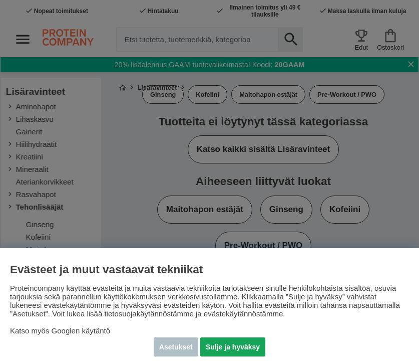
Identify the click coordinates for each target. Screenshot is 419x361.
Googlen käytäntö (81, 330)
